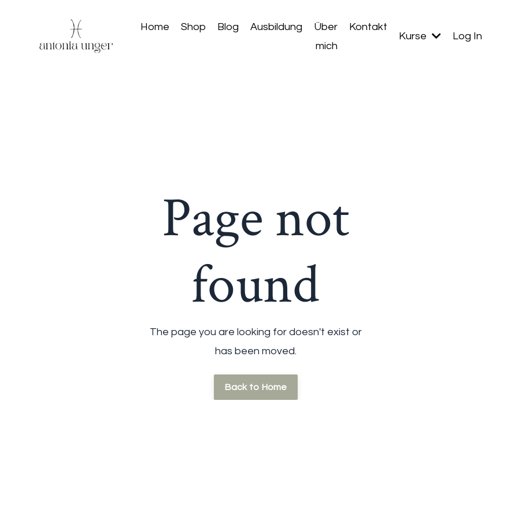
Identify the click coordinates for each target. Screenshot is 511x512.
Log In (467, 36)
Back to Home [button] (255, 387)
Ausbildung (276, 26)
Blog (228, 26)
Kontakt (368, 26)
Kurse (420, 36)
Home (154, 26)
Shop (193, 26)
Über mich (326, 36)
